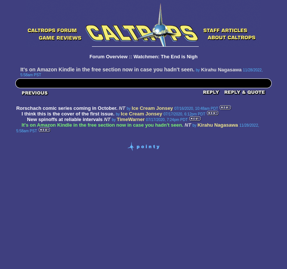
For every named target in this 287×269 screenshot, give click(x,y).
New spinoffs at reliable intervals (64, 119)
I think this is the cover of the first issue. (68, 114)
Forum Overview (108, 56)
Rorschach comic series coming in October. (66, 108)
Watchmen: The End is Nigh (165, 56)
